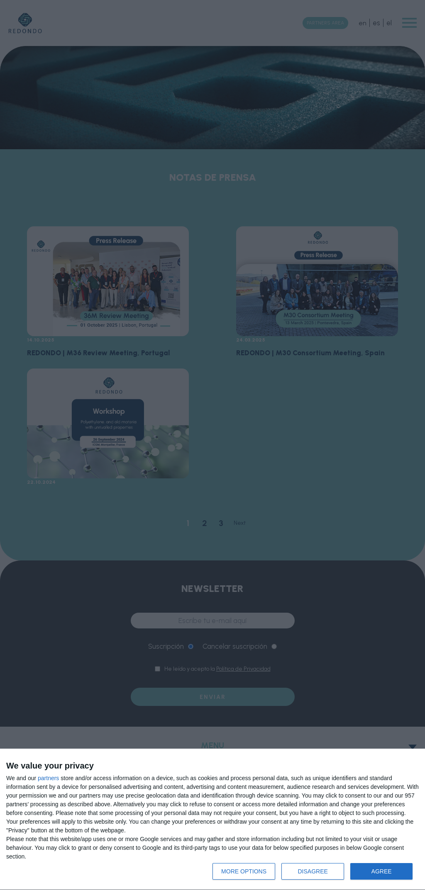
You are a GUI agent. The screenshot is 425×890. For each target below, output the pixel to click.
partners (48, 778)
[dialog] (212, 819)
